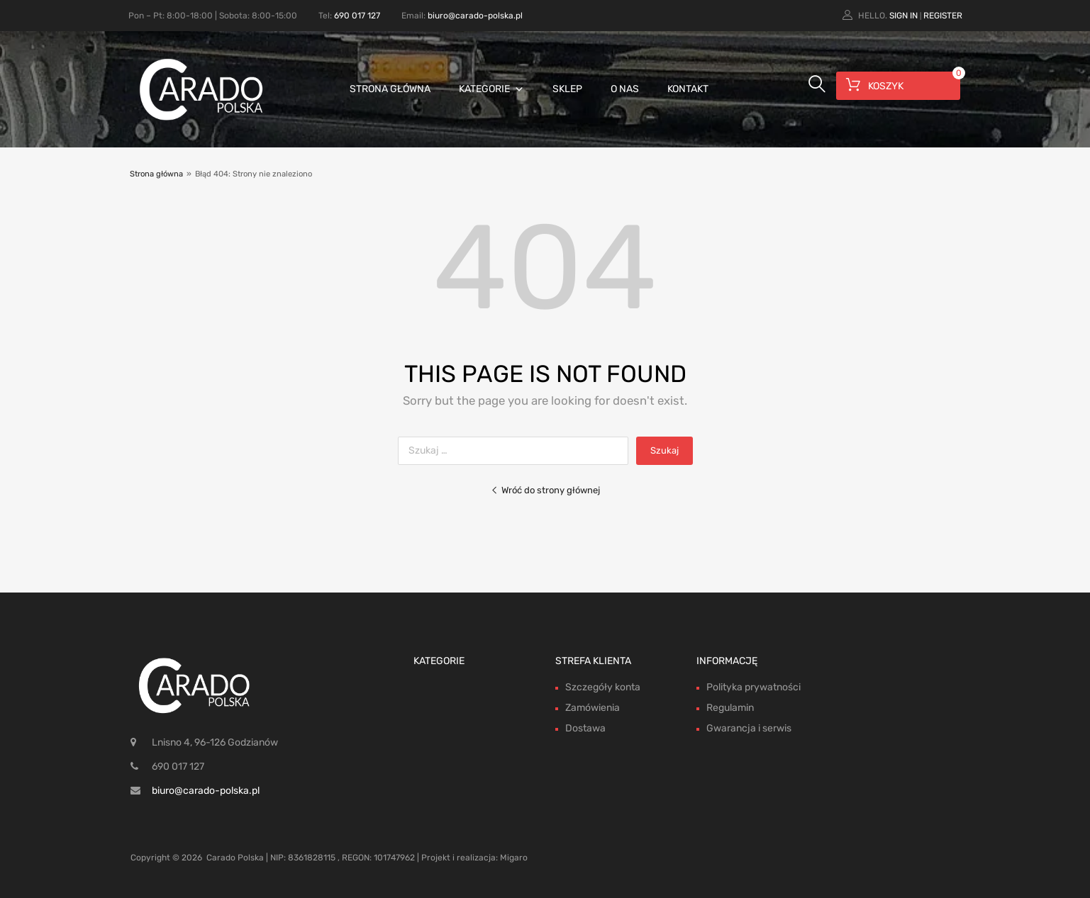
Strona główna (390, 89)
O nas (625, 89)
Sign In (903, 16)
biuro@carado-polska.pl (475, 16)
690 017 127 (357, 16)
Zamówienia (592, 708)
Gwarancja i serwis (748, 728)
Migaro (514, 858)
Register (942, 16)
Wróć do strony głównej (545, 490)
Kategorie (491, 89)
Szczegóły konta (602, 687)
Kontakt (687, 89)
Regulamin (730, 708)
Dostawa (585, 728)
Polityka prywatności (753, 687)
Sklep (567, 89)
